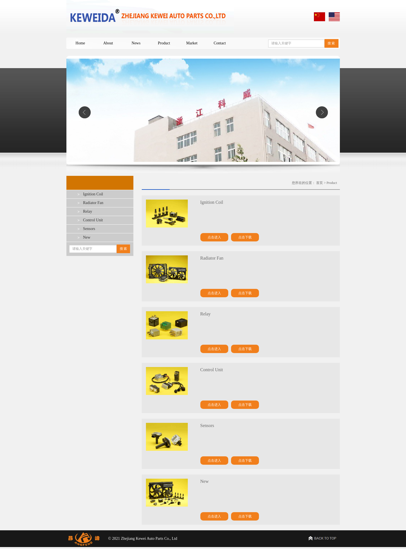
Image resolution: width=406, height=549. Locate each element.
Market (191, 43)
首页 (319, 183)
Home (80, 43)
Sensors (89, 229)
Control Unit (93, 220)
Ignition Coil (93, 194)
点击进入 (214, 237)
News (136, 43)
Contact (220, 43)
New (86, 237)
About (108, 43)
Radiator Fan (93, 203)
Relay (87, 211)
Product (164, 43)
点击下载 (245, 237)
